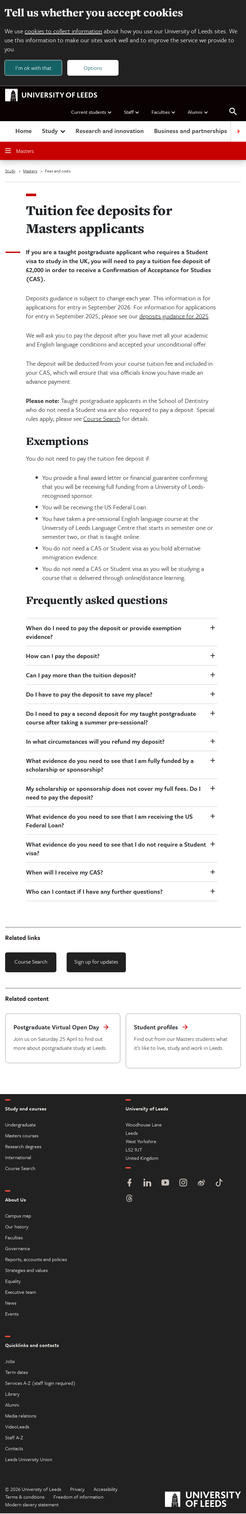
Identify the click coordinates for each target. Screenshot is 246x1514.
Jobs (10, 1361)
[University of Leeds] (203, 1500)
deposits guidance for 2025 (174, 316)
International (18, 1157)
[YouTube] (165, 1184)
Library (12, 1394)
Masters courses (21, 1136)
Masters (19, 151)
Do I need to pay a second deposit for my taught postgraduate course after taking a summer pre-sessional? (111, 718)
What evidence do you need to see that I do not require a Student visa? (116, 849)
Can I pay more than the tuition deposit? (81, 675)
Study (54, 131)
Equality (13, 1281)
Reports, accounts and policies (36, 1259)
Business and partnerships (190, 131)
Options (93, 68)
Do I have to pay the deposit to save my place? (89, 694)
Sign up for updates (96, 962)
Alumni (198, 112)
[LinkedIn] (147, 1184)
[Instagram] (183, 1184)
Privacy (77, 1489)
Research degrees (23, 1146)
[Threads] (129, 1200)
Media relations (20, 1416)
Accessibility (106, 1489)
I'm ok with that (34, 68)
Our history (17, 1227)
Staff (132, 112)
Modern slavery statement (32, 1505)
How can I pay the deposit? (63, 656)
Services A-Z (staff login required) (40, 1383)
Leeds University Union (28, 1459)
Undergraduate (20, 1125)
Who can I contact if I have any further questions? (94, 892)
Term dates (16, 1372)
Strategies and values (26, 1270)
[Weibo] (201, 1184)
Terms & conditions (25, 1497)
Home (23, 131)
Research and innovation (110, 131)
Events (12, 1314)
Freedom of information (78, 1497)
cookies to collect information (64, 31)
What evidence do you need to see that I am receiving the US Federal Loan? (109, 821)
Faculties (164, 112)
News (10, 1303)
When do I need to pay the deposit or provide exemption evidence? (103, 632)
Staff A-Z (14, 1438)
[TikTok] (219, 1184)
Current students (91, 112)
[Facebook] (129, 1184)
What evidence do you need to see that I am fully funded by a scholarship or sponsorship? (110, 765)
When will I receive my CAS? (64, 872)
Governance (17, 1248)
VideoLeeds (17, 1427)
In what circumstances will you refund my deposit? (95, 742)
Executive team (20, 1292)
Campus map (18, 1216)
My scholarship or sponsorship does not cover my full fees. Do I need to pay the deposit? (113, 793)
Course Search (101, 419)
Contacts (14, 1448)
